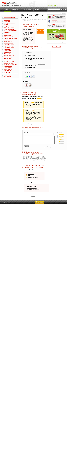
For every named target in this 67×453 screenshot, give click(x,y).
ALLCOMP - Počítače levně (33, 191)
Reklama (37, 9)
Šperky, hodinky (8, 67)
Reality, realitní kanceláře (10, 64)
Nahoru (33, 197)
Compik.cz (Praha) (31, 187)
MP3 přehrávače (8, 53)
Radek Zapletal (62, 207)
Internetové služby (8, 46)
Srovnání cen (15, 9)
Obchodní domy (8, 56)
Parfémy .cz (54, 15)
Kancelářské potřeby (9, 47)
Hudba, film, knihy (8, 43)
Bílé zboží (6, 24)
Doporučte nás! (56, 47)
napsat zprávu (41, 64)
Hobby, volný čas (8, 41)
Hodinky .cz (54, 19)
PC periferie (31, 175)
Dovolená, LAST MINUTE (10, 30)
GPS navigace (7, 40)
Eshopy (7, 9)
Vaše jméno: (27, 132)
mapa (33, 55)
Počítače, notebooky (9, 61)
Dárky (5, 26)
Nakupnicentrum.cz (32, 189)
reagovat (28, 105)
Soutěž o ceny (7, 75)
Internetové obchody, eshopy (27, 19)
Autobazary (7, 21)
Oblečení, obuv (8, 58)
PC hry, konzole (8, 60)
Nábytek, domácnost (9, 55)
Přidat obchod (26, 9)
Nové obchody (7, 76)
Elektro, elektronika (9, 36)
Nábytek (53, 24)
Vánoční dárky (7, 70)
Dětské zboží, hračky (9, 27)
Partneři (50, 207)
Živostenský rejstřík (38, 58)
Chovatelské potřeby (9, 44)
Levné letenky (7, 50)
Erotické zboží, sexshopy (10, 38)
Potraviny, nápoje (8, 63)
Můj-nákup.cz (6, 203)
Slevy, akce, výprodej (9, 17)
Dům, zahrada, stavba (9, 33)
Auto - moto (7, 20)
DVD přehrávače (8, 35)
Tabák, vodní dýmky (9, 69)
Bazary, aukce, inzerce (9, 23)
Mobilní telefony (8, 52)
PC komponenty (32, 177)
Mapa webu (26, 207)
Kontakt (31, 207)
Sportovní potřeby (8, 66)
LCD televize (7, 49)
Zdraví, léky (7, 72)
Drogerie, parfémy (8, 32)
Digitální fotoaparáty (9, 29)
